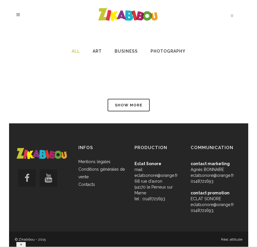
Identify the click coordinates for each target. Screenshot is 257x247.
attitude (236, 239)
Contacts (86, 184)
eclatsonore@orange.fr (156, 175)
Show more (128, 105)
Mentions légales (94, 161)
